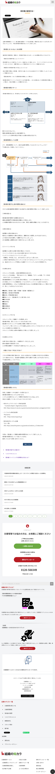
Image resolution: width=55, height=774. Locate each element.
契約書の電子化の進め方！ (13, 450)
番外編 (6, 728)
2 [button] (15, 516)
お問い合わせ (28, 546)
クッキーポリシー (41, 772)
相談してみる (27, 444)
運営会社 (7, 740)
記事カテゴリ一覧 (24, 763)
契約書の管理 (8, 713)
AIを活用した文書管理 (10, 508)
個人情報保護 (40, 769)
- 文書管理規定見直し (8, 766)
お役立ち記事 (22, 760)
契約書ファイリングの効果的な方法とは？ (17, 457)
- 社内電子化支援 (6, 769)
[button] (52, 2)
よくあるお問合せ (24, 769)
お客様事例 (22, 766)
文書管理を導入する (10, 706)
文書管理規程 (8, 709)
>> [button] (44, 516)
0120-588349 (29, 570)
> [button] (39, 516)
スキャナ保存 (8, 725)
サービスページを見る (27, 696)
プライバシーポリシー (11, 744)
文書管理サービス (7, 760)
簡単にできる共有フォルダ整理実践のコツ (15, 482)
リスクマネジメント (11, 454)
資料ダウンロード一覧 (42, 760)
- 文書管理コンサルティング (9, 763)
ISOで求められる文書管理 (11, 499)
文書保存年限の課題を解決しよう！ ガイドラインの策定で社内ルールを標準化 (25, 473)
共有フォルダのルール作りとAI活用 (13, 491)
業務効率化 (8, 721)
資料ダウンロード (28, 559)
